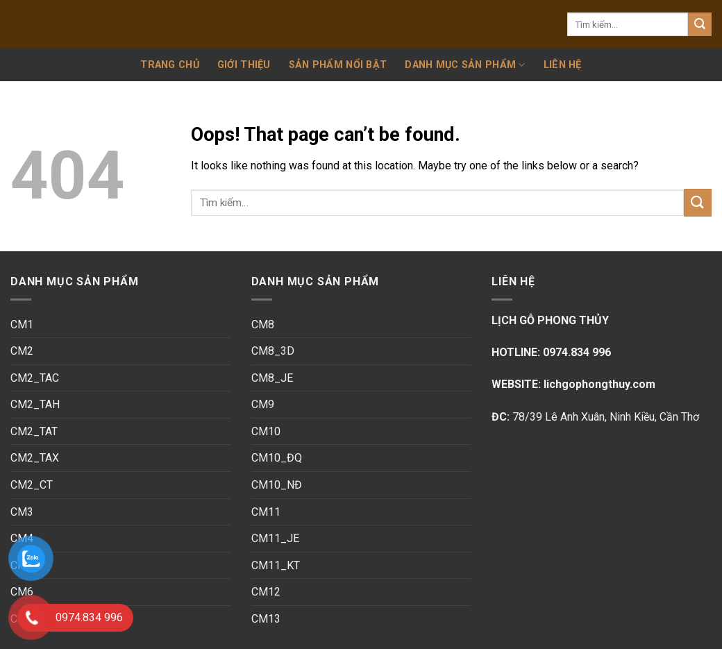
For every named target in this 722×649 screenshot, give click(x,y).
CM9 (262, 404)
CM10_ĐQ (276, 457)
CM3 (21, 512)
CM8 (262, 324)
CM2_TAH (35, 404)
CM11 (265, 512)
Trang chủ (169, 65)
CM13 (265, 618)
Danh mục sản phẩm (465, 64)
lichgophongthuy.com (598, 384)
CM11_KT (275, 565)
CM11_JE (275, 538)
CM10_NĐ (276, 484)
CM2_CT (31, 484)
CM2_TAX (34, 457)
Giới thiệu (244, 65)
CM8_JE (272, 378)
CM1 (21, 324)
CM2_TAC (34, 378)
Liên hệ (563, 65)
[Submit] (700, 24)
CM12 (265, 591)
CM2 (21, 350)
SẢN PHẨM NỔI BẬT (338, 65)
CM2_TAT (34, 431)
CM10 (265, 431)
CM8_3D (272, 350)
